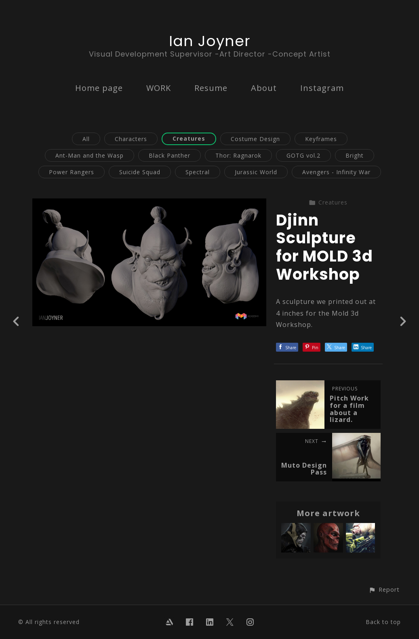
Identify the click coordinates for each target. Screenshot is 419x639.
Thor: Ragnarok (238, 155)
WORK (158, 87)
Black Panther (169, 155)
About (264, 87)
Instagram (322, 87)
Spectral (197, 172)
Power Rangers (71, 172)
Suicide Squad (139, 172)
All (86, 139)
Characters (131, 139)
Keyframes (321, 139)
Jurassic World (256, 172)
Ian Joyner (210, 41)
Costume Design (255, 139)
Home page (99, 87)
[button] (384, 589)
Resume (210, 87)
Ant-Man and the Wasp (89, 155)
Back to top (383, 622)
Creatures (189, 138)
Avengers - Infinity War (336, 172)
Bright (354, 155)
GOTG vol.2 (303, 155)
